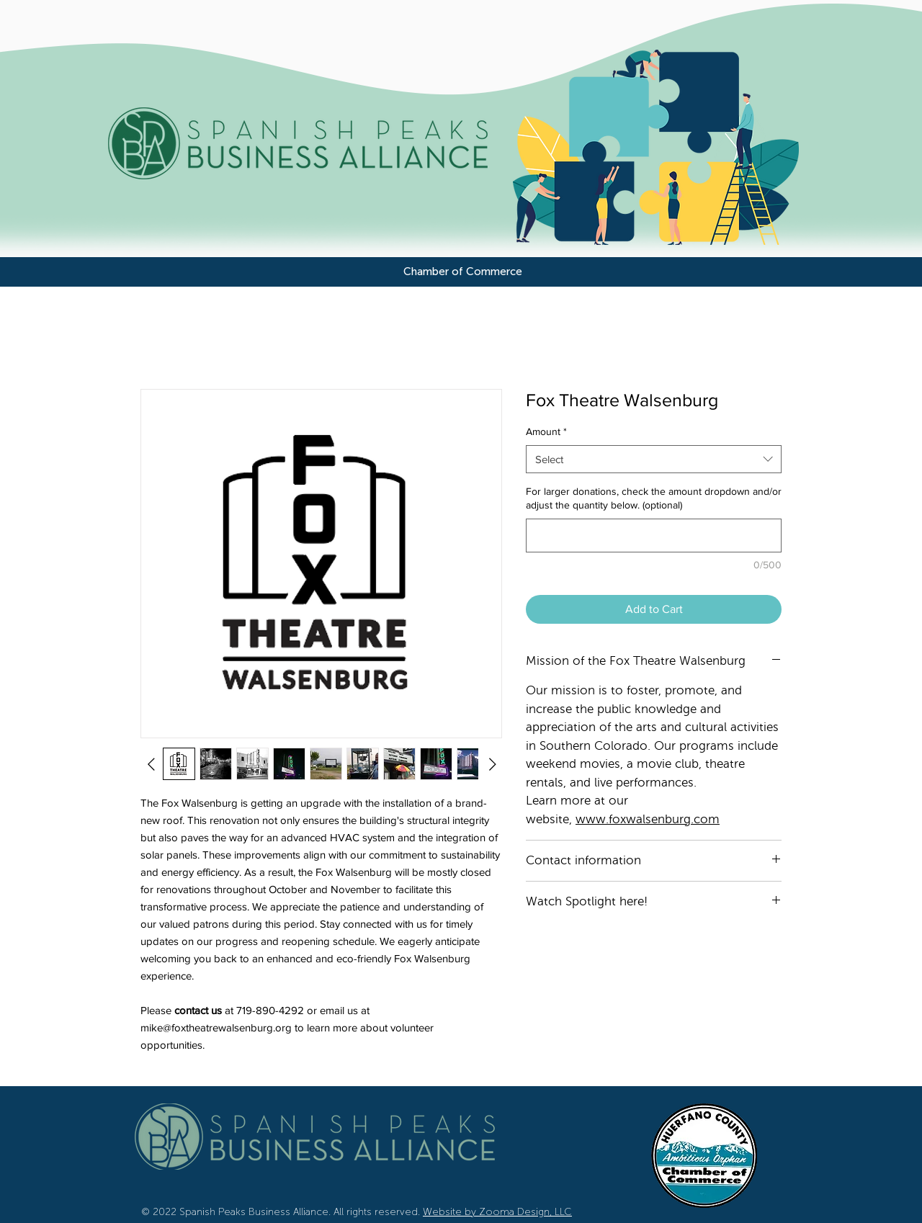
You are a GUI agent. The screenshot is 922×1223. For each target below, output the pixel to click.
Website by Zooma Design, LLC (497, 1212)
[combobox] (654, 459)
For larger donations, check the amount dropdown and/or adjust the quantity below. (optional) (654, 498)
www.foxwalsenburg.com (648, 819)
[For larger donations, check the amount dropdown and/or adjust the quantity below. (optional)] (654, 535)
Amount (546, 431)
